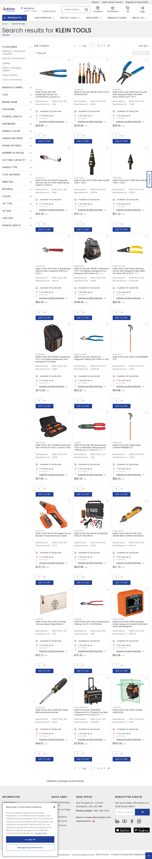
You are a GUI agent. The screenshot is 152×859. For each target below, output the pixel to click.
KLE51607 (117, 354)
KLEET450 (78, 531)
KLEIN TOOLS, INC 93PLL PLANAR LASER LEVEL (127, 711)
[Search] (75, 9)
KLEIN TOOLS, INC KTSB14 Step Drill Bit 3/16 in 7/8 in (91, 181)
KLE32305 (40, 707)
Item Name (8, 109)
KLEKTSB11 (117, 178)
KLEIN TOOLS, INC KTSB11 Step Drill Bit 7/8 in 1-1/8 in (130, 181)
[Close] (54, 807)
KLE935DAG (118, 619)
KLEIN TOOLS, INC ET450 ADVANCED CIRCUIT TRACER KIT (91, 534)
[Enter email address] (125, 812)
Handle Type (10, 167)
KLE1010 (39, 89)
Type (5, 94)
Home (5, 23)
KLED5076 (40, 266)
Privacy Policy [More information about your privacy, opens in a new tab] (41, 833)
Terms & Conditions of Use (83, 854)
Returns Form (59, 821)
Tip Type (7, 203)
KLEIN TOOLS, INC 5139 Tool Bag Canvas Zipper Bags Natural (51, 622)
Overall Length (12, 116)
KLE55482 (40, 354)
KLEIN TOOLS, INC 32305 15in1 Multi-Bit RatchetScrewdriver (52, 711)
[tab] (17, 47)
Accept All (30, 839)
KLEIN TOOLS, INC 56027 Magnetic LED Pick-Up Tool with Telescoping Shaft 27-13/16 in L (52, 182)
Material (7, 189)
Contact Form (58, 825)
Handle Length (11, 225)
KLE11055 (117, 89)
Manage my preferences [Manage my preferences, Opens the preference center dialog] (30, 847)
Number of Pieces (13, 152)
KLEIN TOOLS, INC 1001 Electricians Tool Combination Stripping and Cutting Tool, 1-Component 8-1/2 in (91, 447)
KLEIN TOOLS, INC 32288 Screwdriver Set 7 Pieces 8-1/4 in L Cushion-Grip (53, 446)
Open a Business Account (60, 804)
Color (6, 196)
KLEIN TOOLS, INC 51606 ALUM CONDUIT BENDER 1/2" (126, 446)
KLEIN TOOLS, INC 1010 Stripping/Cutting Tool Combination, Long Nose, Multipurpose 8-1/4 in (48, 95)
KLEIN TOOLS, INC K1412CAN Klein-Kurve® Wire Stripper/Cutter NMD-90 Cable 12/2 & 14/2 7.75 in (129, 271)
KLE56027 (40, 178)
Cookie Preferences (61, 854)
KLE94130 (78, 89)
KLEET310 (40, 531)
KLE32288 (40, 442)
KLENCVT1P (118, 531)
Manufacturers (117, 17)
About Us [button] (138, 17)
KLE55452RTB (80, 707)
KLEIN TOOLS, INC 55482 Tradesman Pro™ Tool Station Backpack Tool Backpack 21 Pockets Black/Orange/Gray (53, 360)
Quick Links (59, 796)
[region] (30, 830)
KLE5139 (39, 619)
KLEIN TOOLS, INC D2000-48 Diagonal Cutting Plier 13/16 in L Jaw (91, 358)
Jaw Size (7, 218)
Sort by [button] (143, 45)
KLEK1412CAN (119, 266)
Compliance (8, 802)
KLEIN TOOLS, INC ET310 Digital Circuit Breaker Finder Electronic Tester (53, 534)
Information (11, 796)
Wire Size (7, 181)
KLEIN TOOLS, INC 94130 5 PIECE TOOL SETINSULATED (91, 93)
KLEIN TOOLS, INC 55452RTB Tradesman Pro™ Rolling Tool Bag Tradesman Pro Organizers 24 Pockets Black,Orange (91, 713)
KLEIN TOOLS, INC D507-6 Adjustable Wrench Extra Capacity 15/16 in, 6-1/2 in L (53, 271)
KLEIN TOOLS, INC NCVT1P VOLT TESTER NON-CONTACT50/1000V (128, 534)
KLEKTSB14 (79, 178)
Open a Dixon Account (112, 2)
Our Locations (59, 816)
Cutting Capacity (14, 160)
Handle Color (11, 131)
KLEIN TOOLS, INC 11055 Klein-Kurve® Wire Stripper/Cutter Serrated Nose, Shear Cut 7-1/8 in (130, 94)
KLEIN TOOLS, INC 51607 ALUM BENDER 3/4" (130, 358)
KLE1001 (77, 442)
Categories (9, 46)
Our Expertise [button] (43, 17)
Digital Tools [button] (68, 17)
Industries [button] (92, 17)
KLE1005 (78, 619)
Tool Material (11, 174)
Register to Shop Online (137, 2)
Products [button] (15, 17)
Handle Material (12, 138)
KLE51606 (117, 442)
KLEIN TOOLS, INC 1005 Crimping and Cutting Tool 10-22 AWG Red (91, 622)
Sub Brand (9, 123)
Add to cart (44, 141)
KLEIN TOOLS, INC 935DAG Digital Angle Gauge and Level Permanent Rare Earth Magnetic (130, 624)
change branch (49, 11)
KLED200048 (80, 354)
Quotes (95, 2)
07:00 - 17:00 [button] (30, 11)
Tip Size (6, 210)
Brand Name (9, 102)
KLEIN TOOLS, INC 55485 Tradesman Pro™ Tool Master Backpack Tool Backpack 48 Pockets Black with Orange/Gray (91, 272)
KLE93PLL (117, 707)
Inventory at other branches (51, 121)
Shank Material (12, 145)
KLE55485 (79, 266)
